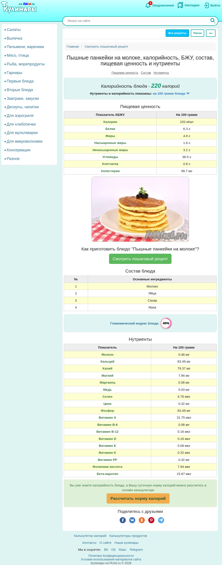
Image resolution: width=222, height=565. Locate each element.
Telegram (136, 549)
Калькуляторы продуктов (128, 536)
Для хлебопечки (21, 124)
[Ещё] (210, 33)
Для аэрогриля (20, 115)
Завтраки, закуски (23, 98)
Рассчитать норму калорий (138, 498)
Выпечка (14, 38)
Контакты (89, 542)
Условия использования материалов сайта (111, 559)
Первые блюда (20, 81)
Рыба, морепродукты (26, 64)
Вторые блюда (20, 90)
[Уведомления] (159, 5)
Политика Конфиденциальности (111, 555)
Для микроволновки (24, 141)
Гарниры (14, 73)
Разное (13, 159)
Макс (122, 549)
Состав (146, 72)
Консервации (18, 150)
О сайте (105, 542)
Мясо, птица (18, 55)
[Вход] (211, 5)
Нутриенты (161, 72)
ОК (113, 549)
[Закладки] (188, 5)
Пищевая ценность (125, 72)
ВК (106, 549)
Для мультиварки (22, 133)
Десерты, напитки (23, 107)
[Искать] (213, 21)
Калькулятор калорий (90, 536)
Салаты (14, 29)
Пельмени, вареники (25, 47)
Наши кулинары (126, 542)
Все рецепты (177, 33)
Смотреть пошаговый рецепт (140, 259)
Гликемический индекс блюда (134, 323)
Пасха (197, 33)
